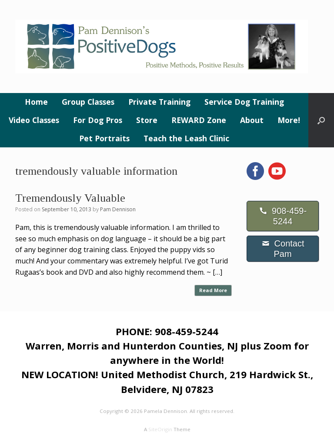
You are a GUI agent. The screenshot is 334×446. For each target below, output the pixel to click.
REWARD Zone (198, 120)
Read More (213, 290)
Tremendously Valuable (70, 198)
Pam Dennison (118, 209)
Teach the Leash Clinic (186, 138)
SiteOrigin (160, 429)
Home (36, 102)
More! (288, 120)
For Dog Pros (97, 120)
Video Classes (34, 120)
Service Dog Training (244, 102)
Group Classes (88, 102)
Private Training (159, 102)
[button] (321, 120)
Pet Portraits (104, 138)
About (252, 120)
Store (146, 120)
